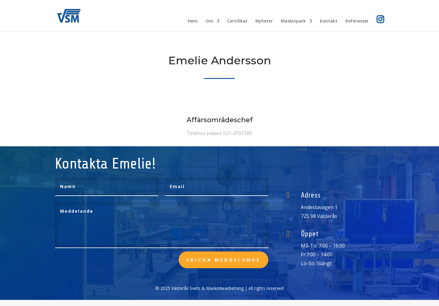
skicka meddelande (223, 260)
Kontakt (328, 21)
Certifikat (237, 21)
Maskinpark (293, 21)
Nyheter (264, 21)
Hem (193, 21)
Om (209, 21)
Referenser (357, 21)
